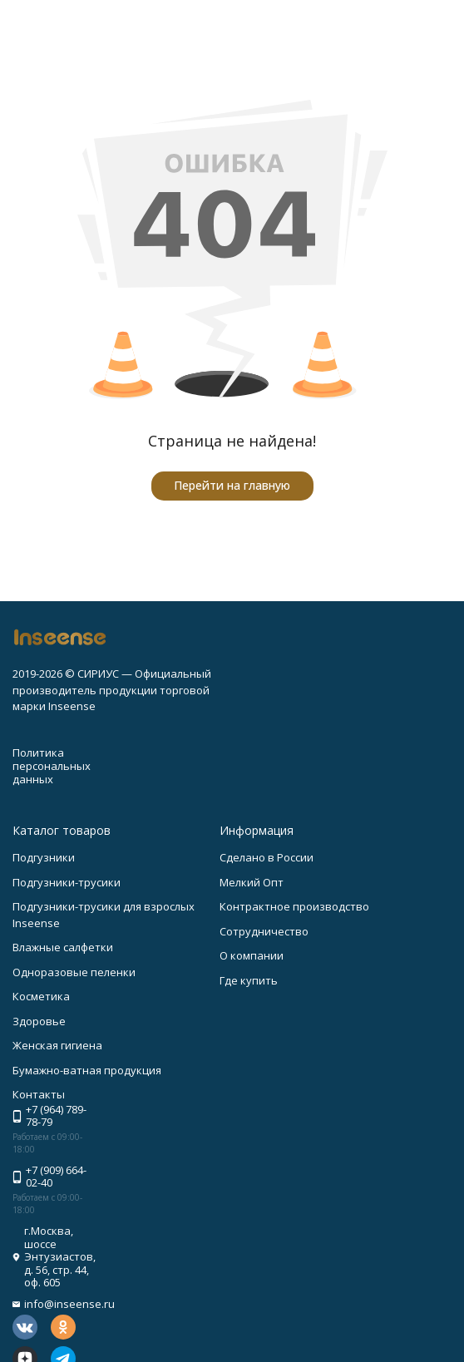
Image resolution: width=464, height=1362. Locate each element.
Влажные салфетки (62, 947)
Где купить (249, 980)
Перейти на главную (232, 485)
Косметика (41, 996)
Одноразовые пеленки (74, 972)
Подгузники (43, 857)
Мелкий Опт (252, 882)
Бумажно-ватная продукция (86, 1070)
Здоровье (39, 1021)
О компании (252, 955)
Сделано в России (266, 857)
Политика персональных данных (51, 765)
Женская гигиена (57, 1045)
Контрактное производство (294, 906)
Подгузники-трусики (66, 882)
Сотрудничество (264, 931)
